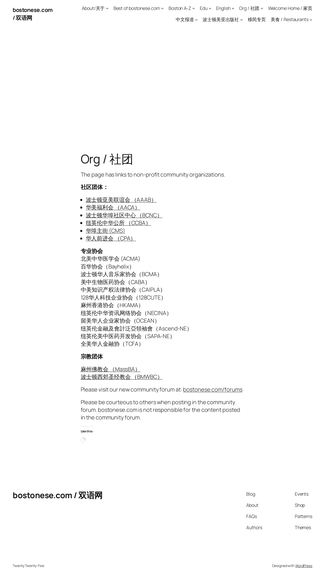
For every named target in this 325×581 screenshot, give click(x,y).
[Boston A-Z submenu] (193, 8)
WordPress (303, 565)
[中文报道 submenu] (196, 19)
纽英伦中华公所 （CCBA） (118, 223)
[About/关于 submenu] (107, 8)
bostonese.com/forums (212, 389)
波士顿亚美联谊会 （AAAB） (121, 199)
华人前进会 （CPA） (111, 238)
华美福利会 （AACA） (113, 207)
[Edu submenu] (210, 8)
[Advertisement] (162, 81)
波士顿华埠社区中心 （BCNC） (124, 215)
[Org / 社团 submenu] (262, 8)
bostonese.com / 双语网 (58, 495)
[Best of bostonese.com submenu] (162, 8)
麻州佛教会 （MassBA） (111, 369)
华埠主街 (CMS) (105, 230)
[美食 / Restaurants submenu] (311, 19)
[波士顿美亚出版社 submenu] (241, 19)
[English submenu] (233, 8)
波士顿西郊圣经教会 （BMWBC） (122, 377)
